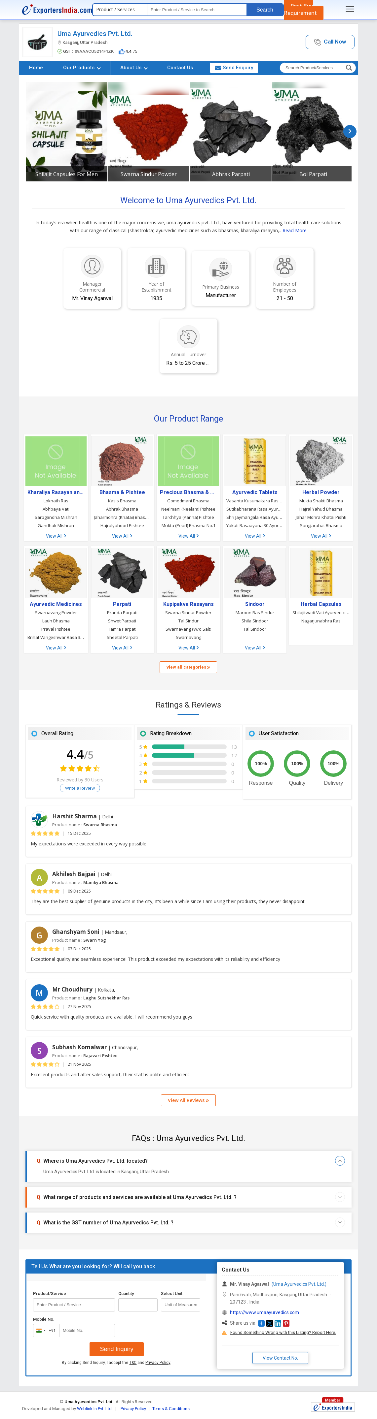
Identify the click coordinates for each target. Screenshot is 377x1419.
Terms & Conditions (171, 1408)
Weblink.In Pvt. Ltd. (95, 1408)
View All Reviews (188, 1100)
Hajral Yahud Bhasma (321, 509)
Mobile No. (44, 1319)
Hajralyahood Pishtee (122, 525)
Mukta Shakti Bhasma (321, 501)
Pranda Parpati (122, 612)
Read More (295, 230)
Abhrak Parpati (231, 174)
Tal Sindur (188, 621)
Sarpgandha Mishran (56, 517)
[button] (330, 42)
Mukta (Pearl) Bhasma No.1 (188, 525)
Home (36, 68)
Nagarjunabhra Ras (321, 621)
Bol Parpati (313, 174)
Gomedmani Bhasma (188, 501)
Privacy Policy (157, 1362)
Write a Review (80, 788)
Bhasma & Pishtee (122, 492)
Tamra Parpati (122, 629)
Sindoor (255, 604)
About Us (134, 68)
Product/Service (49, 1293)
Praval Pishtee (55, 629)
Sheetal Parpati (122, 637)
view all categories (188, 667)
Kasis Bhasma (122, 501)
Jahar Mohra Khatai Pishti (321, 517)
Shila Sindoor (255, 621)
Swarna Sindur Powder (149, 174)
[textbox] (196, 10)
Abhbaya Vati (56, 509)
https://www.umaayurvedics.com (264, 1312)
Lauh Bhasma (56, 621)
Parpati (122, 604)
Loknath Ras (56, 501)
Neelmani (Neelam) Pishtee (188, 509)
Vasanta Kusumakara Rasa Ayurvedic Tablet (254, 501)
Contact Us (180, 68)
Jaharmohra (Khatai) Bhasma (122, 517)
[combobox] (45, 1331)
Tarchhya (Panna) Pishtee (188, 517)
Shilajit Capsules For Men (66, 174)
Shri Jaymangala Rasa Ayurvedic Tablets (254, 517)
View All (56, 536)
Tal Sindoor (255, 629)
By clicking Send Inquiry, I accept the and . (116, 1362)
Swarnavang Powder (56, 612)
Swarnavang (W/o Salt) (188, 629)
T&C (132, 1362)
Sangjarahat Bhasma (321, 525)
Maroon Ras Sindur (255, 612)
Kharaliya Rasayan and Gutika (56, 492)
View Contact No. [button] (280, 1358)
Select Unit (171, 1293)
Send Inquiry (116, 1349)
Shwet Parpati (122, 621)
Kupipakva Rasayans (188, 604)
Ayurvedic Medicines (56, 604)
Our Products (82, 68)
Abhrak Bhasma (122, 509)
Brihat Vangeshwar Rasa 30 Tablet (56, 637)
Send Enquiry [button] (234, 68)
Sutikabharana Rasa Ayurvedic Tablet (254, 509)
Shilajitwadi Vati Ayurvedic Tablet (321, 612)
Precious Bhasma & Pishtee (188, 492)
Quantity (126, 1293)
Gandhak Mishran (56, 525)
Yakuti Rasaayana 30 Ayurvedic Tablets (254, 525)
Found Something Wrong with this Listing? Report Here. (283, 1332)
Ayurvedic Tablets (255, 492)
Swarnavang (188, 637)
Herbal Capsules (321, 604)
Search (264, 10)
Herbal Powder (321, 492)
